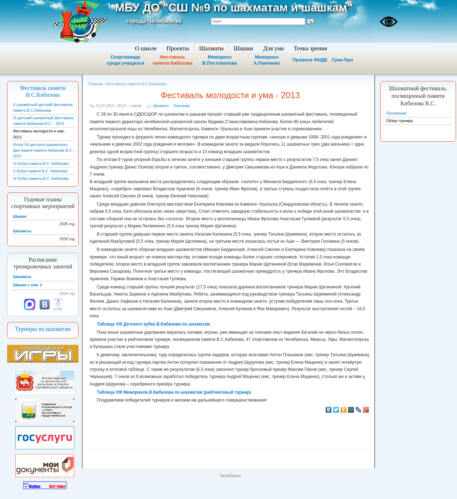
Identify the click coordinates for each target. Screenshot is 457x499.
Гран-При (342, 59)
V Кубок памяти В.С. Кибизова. (40, 171)
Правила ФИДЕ (309, 59)
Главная (95, 84)
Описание (181, 106)
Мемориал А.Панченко (266, 60)
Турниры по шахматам (43, 329)
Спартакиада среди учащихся (125, 60)
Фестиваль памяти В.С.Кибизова (43, 91)
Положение (396, 113)
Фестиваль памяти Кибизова (172, 60)
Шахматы (161, 106)
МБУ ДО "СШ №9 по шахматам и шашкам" (233, 7)
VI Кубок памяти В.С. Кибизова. (41, 163)
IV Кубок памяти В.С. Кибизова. (41, 178)
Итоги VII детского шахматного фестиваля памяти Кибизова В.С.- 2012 (43, 150)
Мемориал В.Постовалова (219, 60)
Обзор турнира (399, 121)
